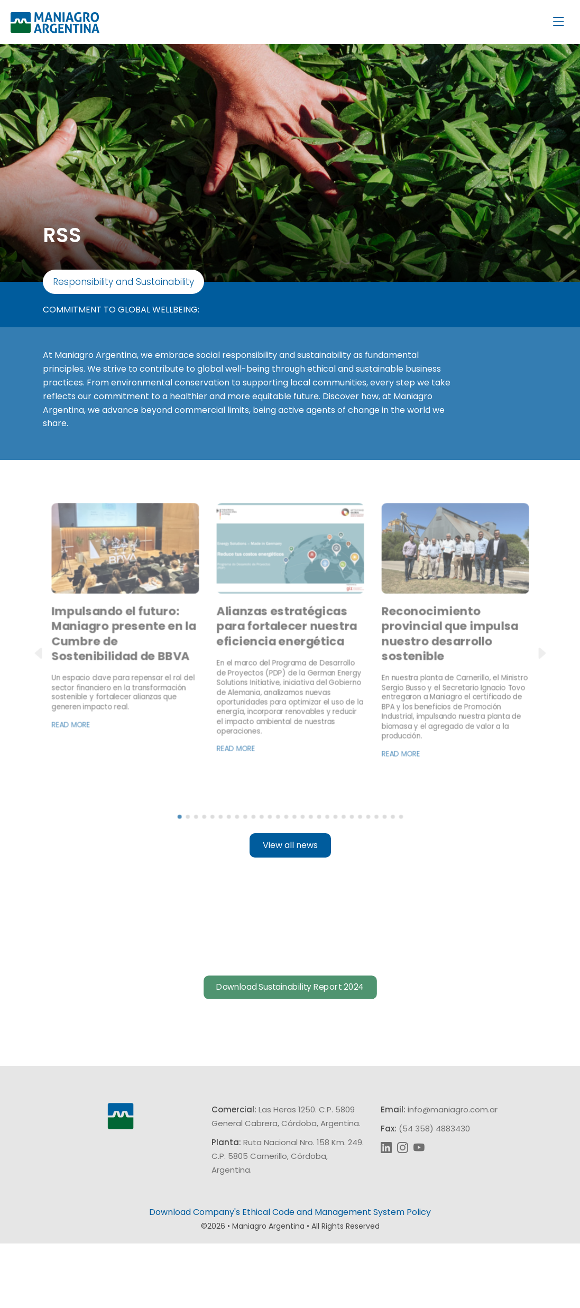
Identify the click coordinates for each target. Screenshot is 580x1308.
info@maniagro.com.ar (453, 1174)
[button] (45, 696)
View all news (290, 910)
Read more (84, 760)
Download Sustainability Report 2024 (290, 1062)
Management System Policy (373, 1276)
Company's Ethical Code (243, 1276)
